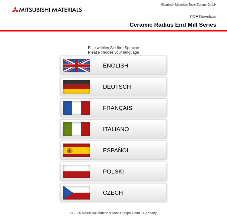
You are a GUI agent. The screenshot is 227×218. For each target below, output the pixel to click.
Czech (113, 193)
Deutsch (117, 87)
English (115, 65)
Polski (113, 171)
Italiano (116, 129)
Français (117, 108)
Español (116, 150)
